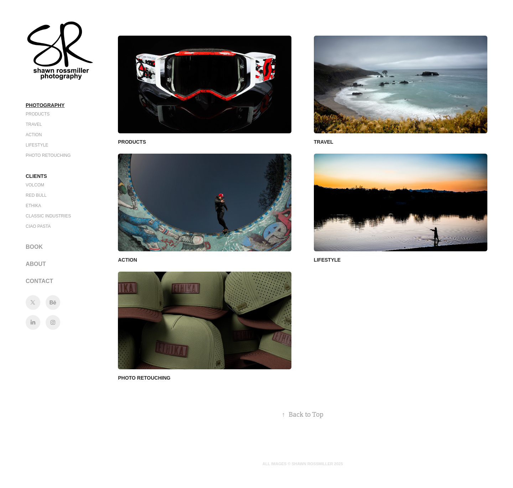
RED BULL (36, 195)
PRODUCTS (38, 114)
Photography (45, 105)
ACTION (34, 134)
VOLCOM (35, 185)
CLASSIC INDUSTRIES (48, 216)
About (36, 264)
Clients (36, 176)
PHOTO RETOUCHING (48, 155)
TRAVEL (34, 124)
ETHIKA (33, 205)
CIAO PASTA (38, 226)
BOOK (34, 247)
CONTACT (39, 281)
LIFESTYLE (37, 145)
